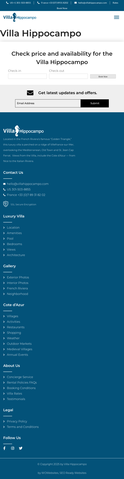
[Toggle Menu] (116, 17)
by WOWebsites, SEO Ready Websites (62, 472)
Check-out (56, 71)
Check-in (14, 71)
